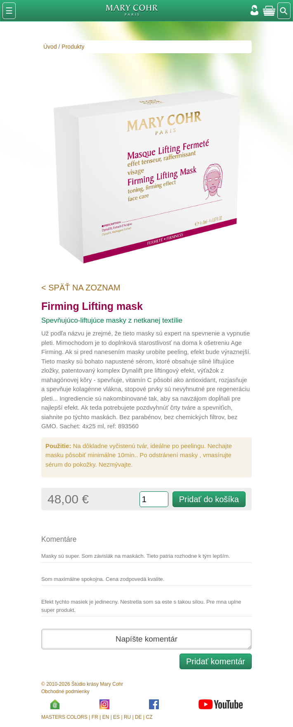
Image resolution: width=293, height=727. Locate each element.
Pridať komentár (215, 661)
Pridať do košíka (209, 499)
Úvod (50, 46)
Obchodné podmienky (65, 691)
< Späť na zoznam (81, 287)
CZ (149, 717)
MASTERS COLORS (64, 717)
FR (95, 717)
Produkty (72, 46)
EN (105, 717)
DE (138, 717)
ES (116, 717)
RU (127, 717)
